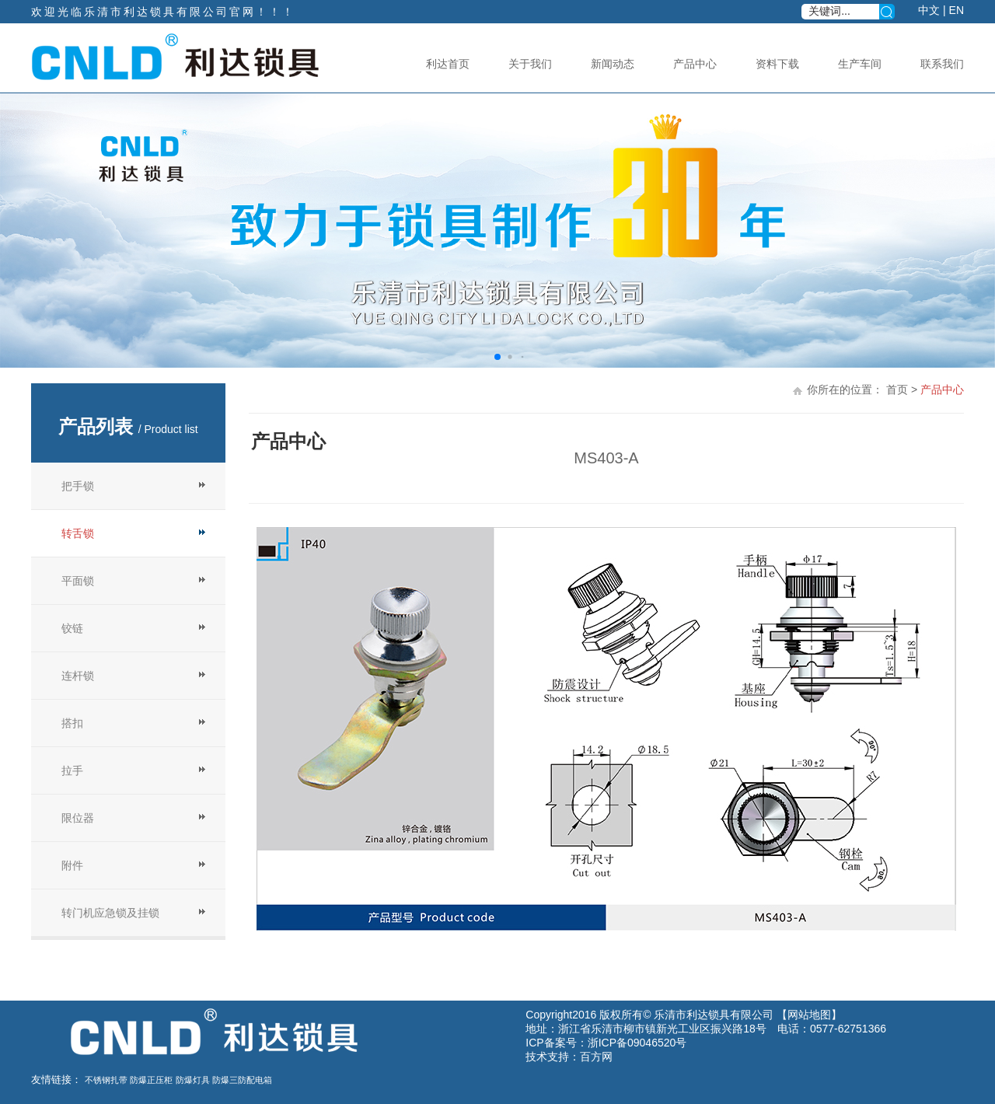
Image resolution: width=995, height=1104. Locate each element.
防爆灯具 (193, 1080)
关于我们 (530, 64)
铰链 (72, 628)
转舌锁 (77, 533)
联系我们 (942, 64)
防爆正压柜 (151, 1080)
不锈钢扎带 (106, 1080)
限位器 (77, 818)
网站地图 (809, 1014)
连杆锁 (77, 675)
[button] (497, 357)
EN (956, 10)
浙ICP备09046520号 (637, 1042)
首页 (897, 389)
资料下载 (777, 64)
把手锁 (77, 486)
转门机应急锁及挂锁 (110, 913)
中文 (929, 10)
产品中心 (695, 64)
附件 (72, 865)
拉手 (72, 770)
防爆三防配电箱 (242, 1080)
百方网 (596, 1056)
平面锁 (77, 581)
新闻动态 (612, 64)
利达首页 (448, 64)
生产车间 (860, 64)
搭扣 (72, 723)
